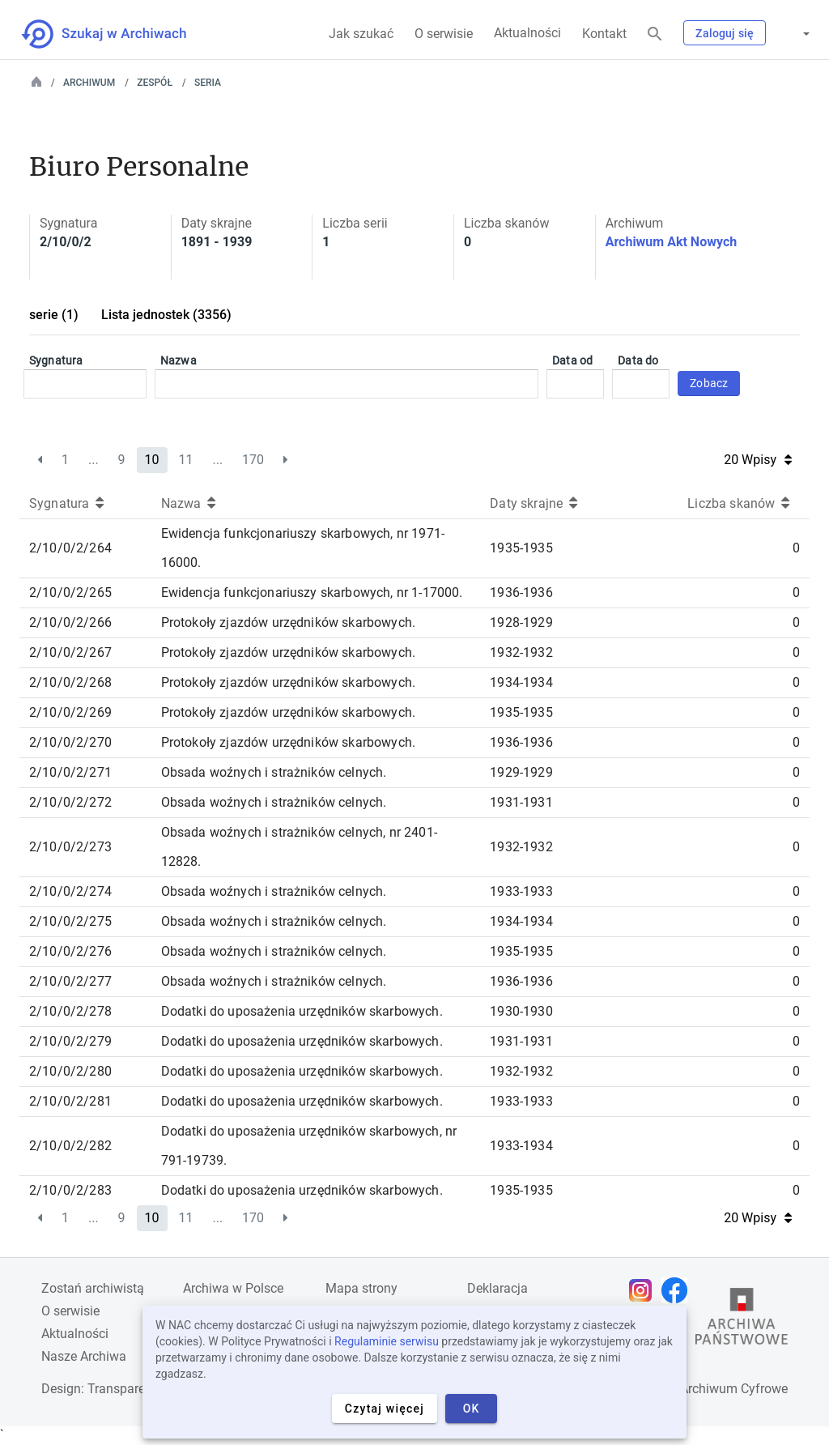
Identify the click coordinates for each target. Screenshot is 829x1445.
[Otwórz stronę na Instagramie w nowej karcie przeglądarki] (644, 1290)
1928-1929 (521, 622)
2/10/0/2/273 (70, 847)
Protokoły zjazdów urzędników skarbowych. (288, 622)
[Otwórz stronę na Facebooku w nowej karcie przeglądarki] (678, 1290)
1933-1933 (521, 891)
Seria (207, 82)
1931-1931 (521, 802)
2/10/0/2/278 (70, 1011)
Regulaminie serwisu (386, 1341)
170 (253, 459)
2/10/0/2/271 (70, 772)
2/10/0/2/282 (70, 1145)
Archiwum (89, 82)
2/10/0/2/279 (70, 1041)
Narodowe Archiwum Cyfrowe (703, 1388)
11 (185, 459)
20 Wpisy (758, 459)
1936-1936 (521, 592)
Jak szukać (361, 33)
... (93, 459)
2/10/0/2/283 (70, 1190)
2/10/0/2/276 (70, 951)
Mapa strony (361, 1288)
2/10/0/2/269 (70, 712)
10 (152, 459)
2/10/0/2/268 (70, 682)
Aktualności (527, 32)
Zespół (154, 82)
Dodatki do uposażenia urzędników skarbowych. (302, 1011)
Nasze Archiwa (83, 1356)
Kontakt (604, 33)
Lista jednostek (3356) (166, 314)
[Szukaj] (655, 34)
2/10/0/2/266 (70, 622)
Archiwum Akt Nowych (672, 241)
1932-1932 (521, 652)
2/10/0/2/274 (70, 891)
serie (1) (54, 314)
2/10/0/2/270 (70, 742)
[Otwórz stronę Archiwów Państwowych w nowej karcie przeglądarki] (741, 1320)
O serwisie (443, 33)
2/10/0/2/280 (70, 1071)
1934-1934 (521, 682)
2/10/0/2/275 (70, 921)
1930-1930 (521, 1011)
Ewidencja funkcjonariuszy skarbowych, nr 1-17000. (312, 592)
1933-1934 (521, 1145)
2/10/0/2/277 (70, 981)
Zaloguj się (724, 33)
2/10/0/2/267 (70, 652)
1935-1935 (521, 548)
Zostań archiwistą (92, 1288)
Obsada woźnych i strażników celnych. (274, 772)
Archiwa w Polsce (233, 1288)
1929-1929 (521, 772)
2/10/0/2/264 (70, 548)
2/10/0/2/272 (70, 802)
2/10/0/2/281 (70, 1101)
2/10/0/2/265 (70, 592)
